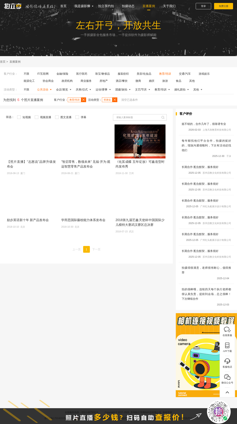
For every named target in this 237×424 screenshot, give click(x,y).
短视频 (24, 117)
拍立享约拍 (106, 6)
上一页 (76, 249)
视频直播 (43, 117)
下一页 (96, 249)
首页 (63, 6)
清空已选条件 (129, 99)
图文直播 (63, 117)
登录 (203, 6)
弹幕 (80, 117)
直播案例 (148, 6)
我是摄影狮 (82, 6)
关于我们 (169, 6)
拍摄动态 (128, 6)
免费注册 (223, 6)
